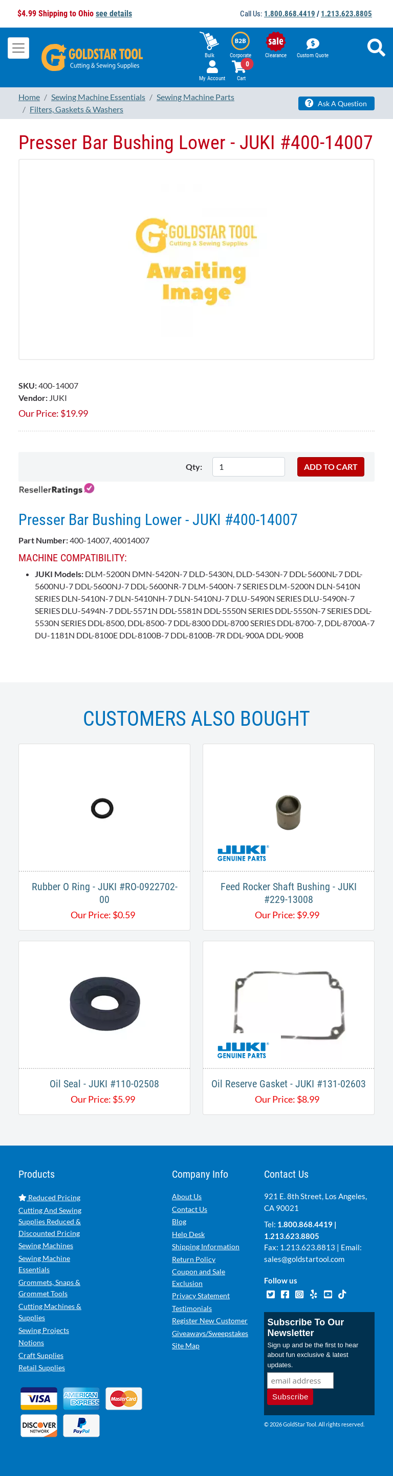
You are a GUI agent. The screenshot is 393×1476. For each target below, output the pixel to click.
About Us (187, 1196)
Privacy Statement (201, 1295)
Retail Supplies (41, 1367)
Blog (179, 1221)
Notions (31, 1342)
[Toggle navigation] (18, 48)
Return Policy (193, 1259)
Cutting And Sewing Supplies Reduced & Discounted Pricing (49, 1221)
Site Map (186, 1345)
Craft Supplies (40, 1355)
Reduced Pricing (49, 1197)
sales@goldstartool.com (304, 1259)
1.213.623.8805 (346, 13)
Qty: (194, 466)
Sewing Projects (43, 1330)
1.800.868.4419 (289, 13)
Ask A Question (336, 103)
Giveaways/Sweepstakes (210, 1333)
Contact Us (189, 1209)
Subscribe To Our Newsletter (305, 1327)
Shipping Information (205, 1246)
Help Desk (188, 1234)
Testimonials (192, 1308)
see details (114, 13)
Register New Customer (210, 1320)
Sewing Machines (45, 1245)
